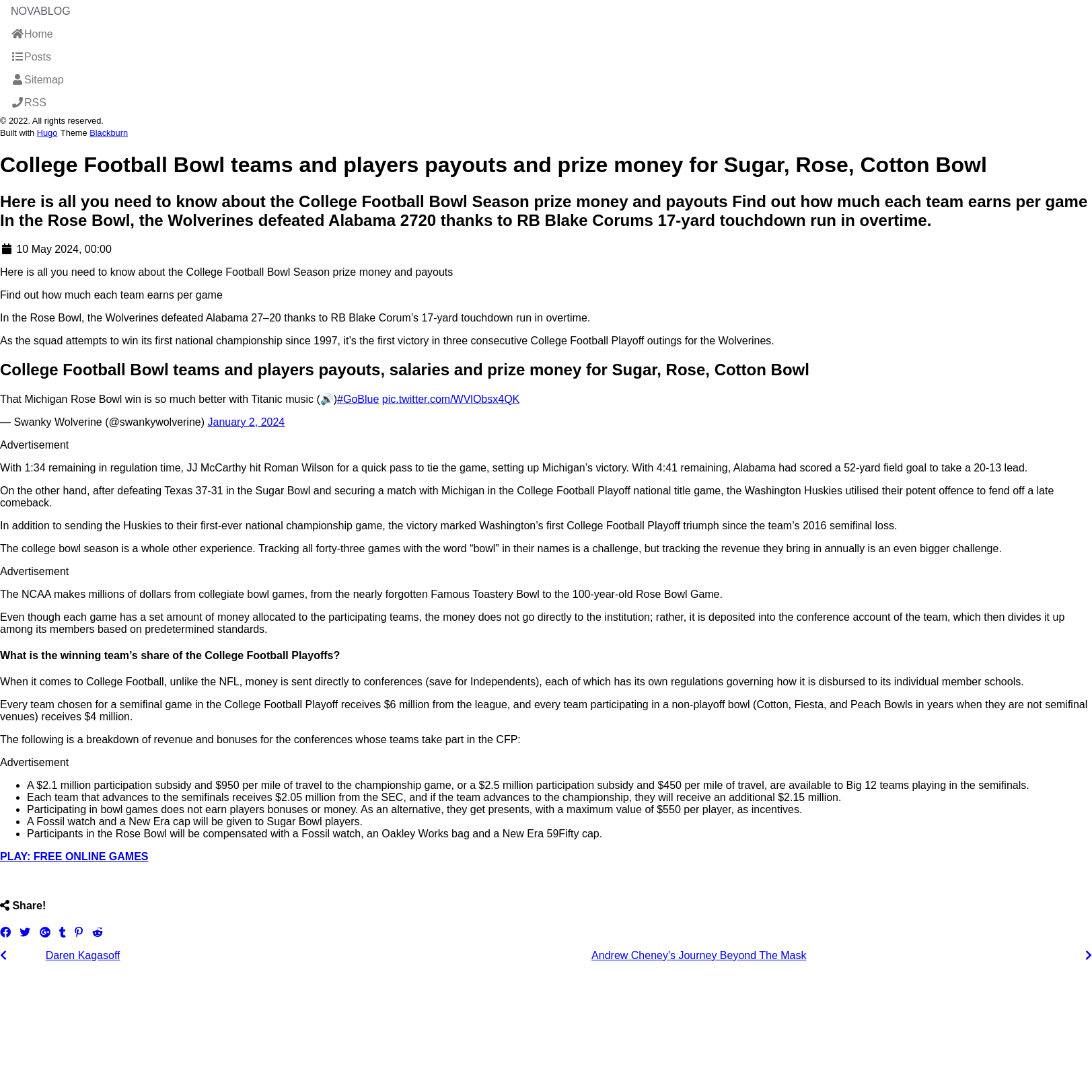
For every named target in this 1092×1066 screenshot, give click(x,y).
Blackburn (108, 133)
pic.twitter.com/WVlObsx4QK (451, 399)
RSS (28, 102)
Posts (31, 57)
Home (32, 34)
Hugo (47, 133)
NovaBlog (41, 11)
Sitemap (37, 79)
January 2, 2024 (246, 422)
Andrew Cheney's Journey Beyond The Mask (698, 955)
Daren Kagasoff (83, 955)
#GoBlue (358, 399)
